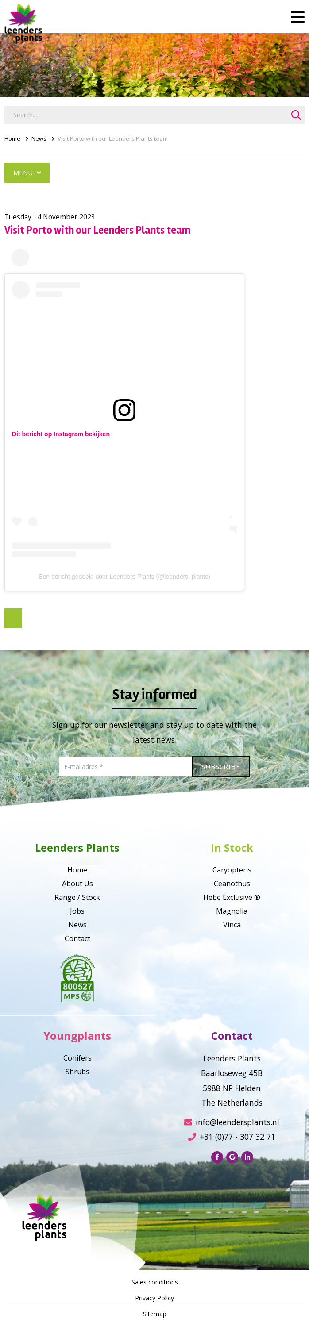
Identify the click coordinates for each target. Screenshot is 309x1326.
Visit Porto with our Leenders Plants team (113, 138)
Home (12, 138)
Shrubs (77, 1071)
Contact (77, 938)
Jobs (77, 911)
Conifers (77, 1058)
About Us (77, 883)
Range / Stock (77, 897)
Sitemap (154, 1314)
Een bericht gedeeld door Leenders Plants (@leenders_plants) (124, 576)
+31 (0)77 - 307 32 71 (231, 1136)
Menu (27, 172)
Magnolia (231, 911)
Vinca (232, 925)
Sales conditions (154, 1282)
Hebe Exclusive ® (231, 897)
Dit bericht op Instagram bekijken (61, 434)
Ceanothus (232, 883)
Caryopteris (231, 870)
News (38, 138)
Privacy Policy (154, 1298)
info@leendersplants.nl (231, 1122)
